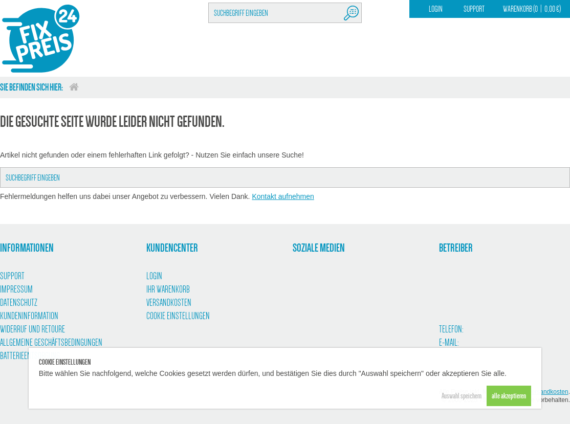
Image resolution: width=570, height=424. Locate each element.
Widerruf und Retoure (32, 329)
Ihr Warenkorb (168, 289)
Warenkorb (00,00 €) (532, 9)
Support (474, 9)
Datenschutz (18, 303)
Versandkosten (168, 303)
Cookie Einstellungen (178, 316)
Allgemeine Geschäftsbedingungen (51, 343)
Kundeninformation (29, 316)
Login (436, 9)
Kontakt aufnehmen (283, 196)
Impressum (16, 289)
